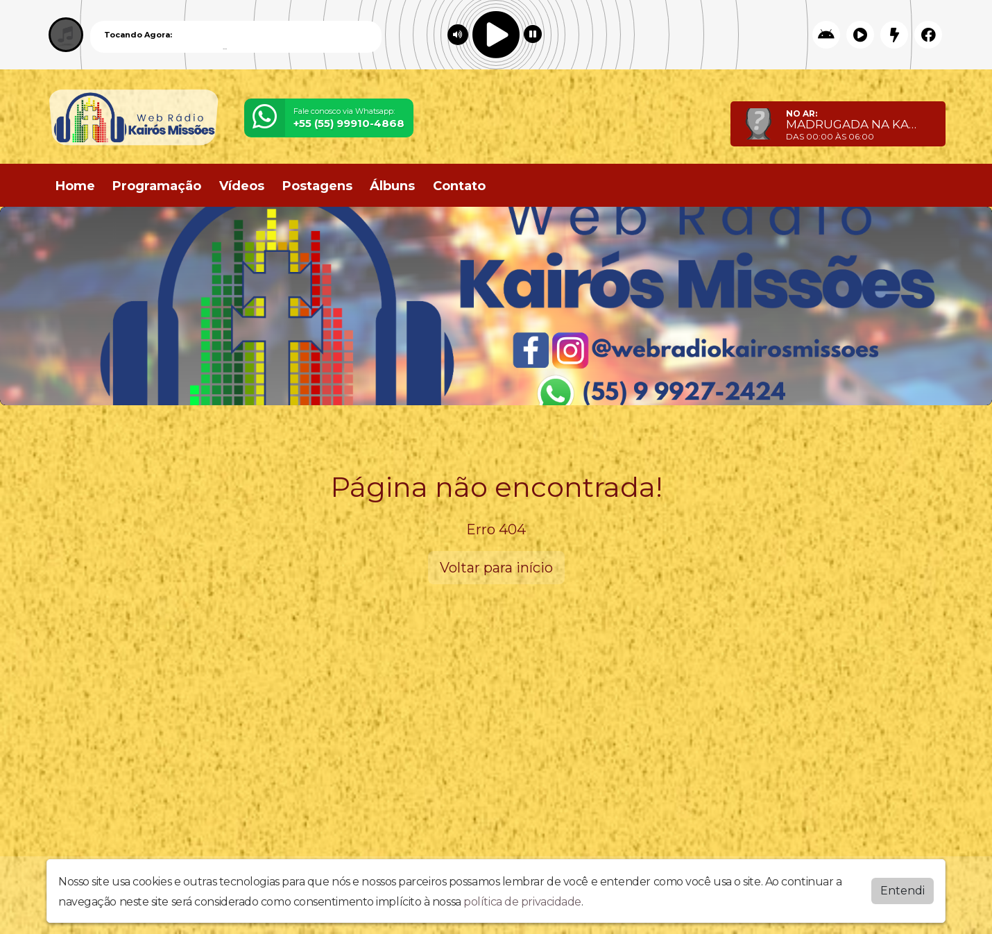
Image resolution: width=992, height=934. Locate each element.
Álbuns (392, 186)
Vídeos (241, 186)
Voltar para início (496, 567)
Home (75, 186)
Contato (459, 186)
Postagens (317, 186)
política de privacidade (522, 901)
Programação (156, 186)
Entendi (902, 890)
